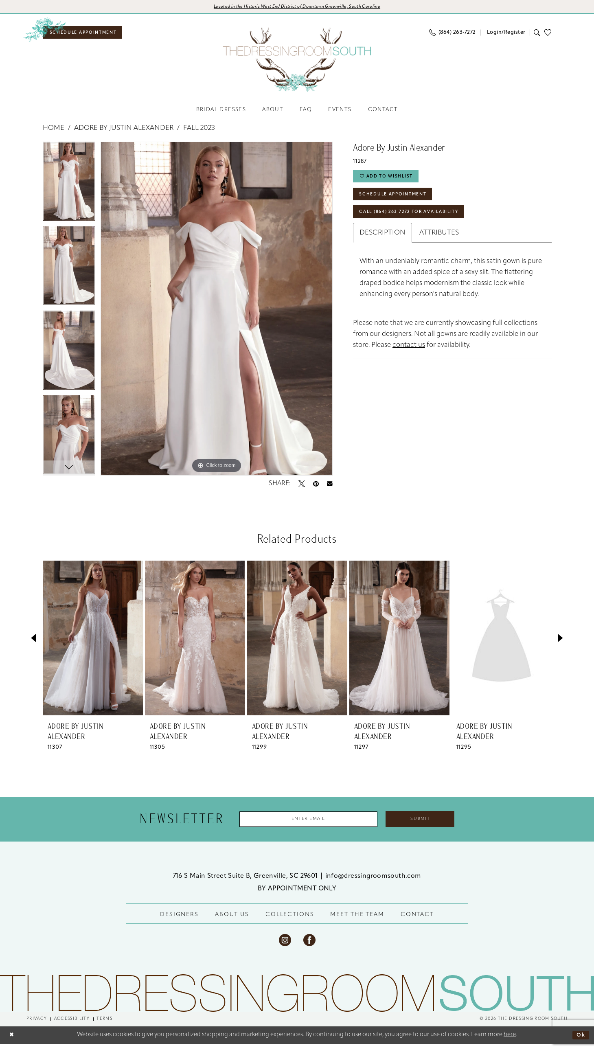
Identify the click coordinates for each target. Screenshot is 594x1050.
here (510, 1041)
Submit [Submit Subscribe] (432, 824)
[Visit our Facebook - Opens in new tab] (309, 946)
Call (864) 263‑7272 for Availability (419, 223)
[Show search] (537, 35)
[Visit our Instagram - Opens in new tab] (285, 946)
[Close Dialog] (12, 1041)
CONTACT (417, 920)
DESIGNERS (179, 920)
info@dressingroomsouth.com (373, 882)
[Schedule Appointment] (89, 35)
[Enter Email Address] (302, 824)
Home (53, 132)
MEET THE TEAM (357, 920)
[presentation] (93, 641)
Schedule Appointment (399, 202)
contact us (408, 357)
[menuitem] (89, 35)
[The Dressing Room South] (297, 998)
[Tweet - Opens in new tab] (301, 487)
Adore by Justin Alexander (123, 132)
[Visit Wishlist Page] (550, 35)
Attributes (439, 245)
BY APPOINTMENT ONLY (297, 894)
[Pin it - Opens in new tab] (316, 487)
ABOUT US (232, 920)
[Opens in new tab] (297, 7)
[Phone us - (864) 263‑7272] (452, 35)
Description (382, 245)
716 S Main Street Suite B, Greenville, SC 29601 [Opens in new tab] (246, 882)
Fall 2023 (199, 132)
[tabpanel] (69, 188)
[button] (505, 34)
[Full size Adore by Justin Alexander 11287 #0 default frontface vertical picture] (216, 312)
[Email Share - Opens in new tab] (330, 487)
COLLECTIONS (289, 920)
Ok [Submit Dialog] (579, 1041)
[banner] (297, 62)
